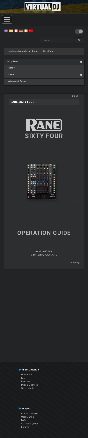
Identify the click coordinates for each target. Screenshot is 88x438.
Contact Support (29, 413)
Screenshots (27, 388)
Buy (23, 378)
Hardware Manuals (17, 51)
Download (26, 374)
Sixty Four (47, 51)
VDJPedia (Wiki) (29, 423)
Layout (11, 74)
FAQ (23, 420)
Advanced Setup (16, 81)
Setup (11, 68)
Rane (35, 51)
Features (25, 381)
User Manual (27, 416)
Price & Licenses (29, 384)
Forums (25, 427)
